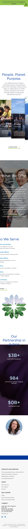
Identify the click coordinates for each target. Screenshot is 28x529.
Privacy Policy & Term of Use (10, 524)
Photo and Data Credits (8, 499)
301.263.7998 (8, 511)
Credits (10, 525)
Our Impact (4, 487)
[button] (14, 147)
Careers (3, 489)
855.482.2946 (9, 510)
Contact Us (4, 513)
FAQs (2, 495)
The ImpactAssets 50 (7, 478)
